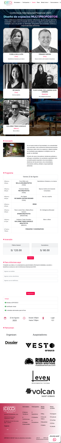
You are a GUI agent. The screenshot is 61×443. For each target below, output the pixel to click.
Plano (38, 2)
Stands (34, 2)
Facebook (53, 417)
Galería (43, 425)
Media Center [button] (44, 2)
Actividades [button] (17, 2)
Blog (42, 414)
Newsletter (44, 422)
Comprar (30, 258)
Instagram (53, 414)
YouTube (53, 420)
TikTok (52, 423)
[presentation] (15, 287)
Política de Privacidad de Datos (47, 438)
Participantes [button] (26, 2)
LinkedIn (52, 426)
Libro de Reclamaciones (39, 438)
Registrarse (30, 293)
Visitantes (35, 417)
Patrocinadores (54, 2)
